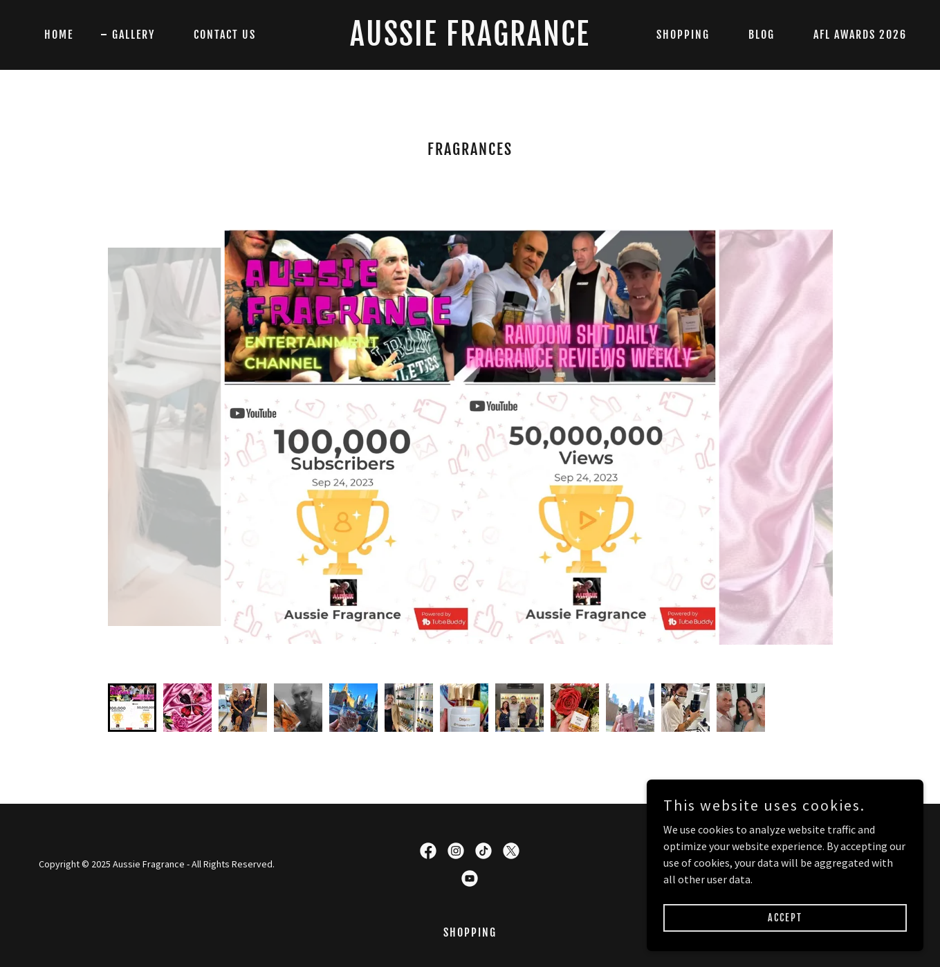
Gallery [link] (133, 35)
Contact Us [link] (225, 35)
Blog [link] (761, 35)
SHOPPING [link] (683, 35)
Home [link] (58, 35)
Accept (785, 917)
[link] (470, 41)
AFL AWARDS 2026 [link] (860, 35)
